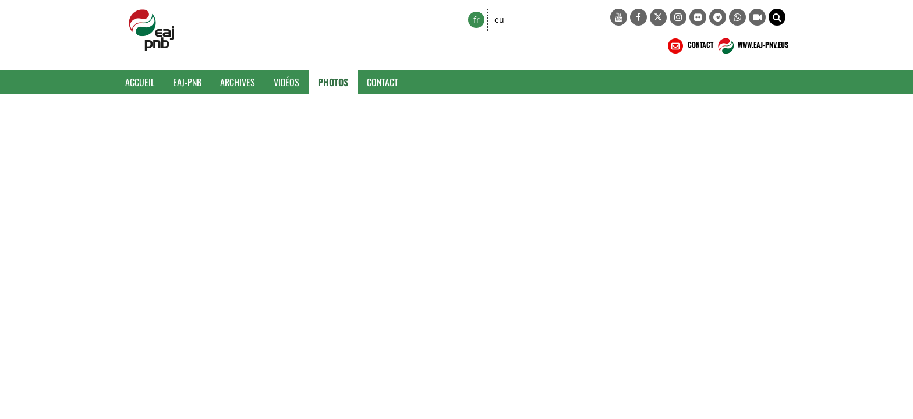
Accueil (139, 82)
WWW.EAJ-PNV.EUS (752, 46)
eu (499, 19)
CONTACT (689, 46)
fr (476, 19)
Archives (237, 82)
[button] (777, 17)
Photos (333, 82)
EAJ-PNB (187, 82)
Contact (382, 82)
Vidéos (286, 82)
